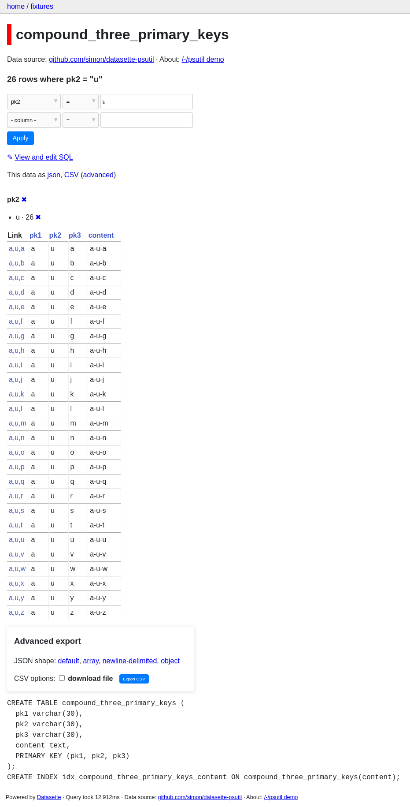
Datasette (49, 797)
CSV (71, 175)
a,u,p (17, 467)
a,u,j (15, 379)
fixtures (41, 6)
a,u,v (16, 554)
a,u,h (17, 350)
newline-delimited (130, 661)
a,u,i (15, 365)
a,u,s (16, 510)
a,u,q (17, 481)
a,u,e (17, 306)
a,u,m (17, 423)
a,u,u (17, 539)
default (68, 661)
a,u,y (16, 598)
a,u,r (16, 496)
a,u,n (17, 437)
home (16, 6)
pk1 (36, 235)
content (101, 235)
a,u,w (17, 568)
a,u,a (17, 248)
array (91, 661)
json (54, 175)
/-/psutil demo (203, 59)
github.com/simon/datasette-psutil (101, 59)
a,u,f (15, 321)
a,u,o (17, 452)
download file (86, 678)
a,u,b (17, 263)
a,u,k (16, 394)
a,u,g (17, 336)
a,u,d (17, 292)
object (170, 661)
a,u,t (15, 525)
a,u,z (16, 612)
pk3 (75, 235)
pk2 (55, 235)
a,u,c (16, 277)
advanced (98, 175)
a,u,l (15, 408)
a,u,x (16, 583)
